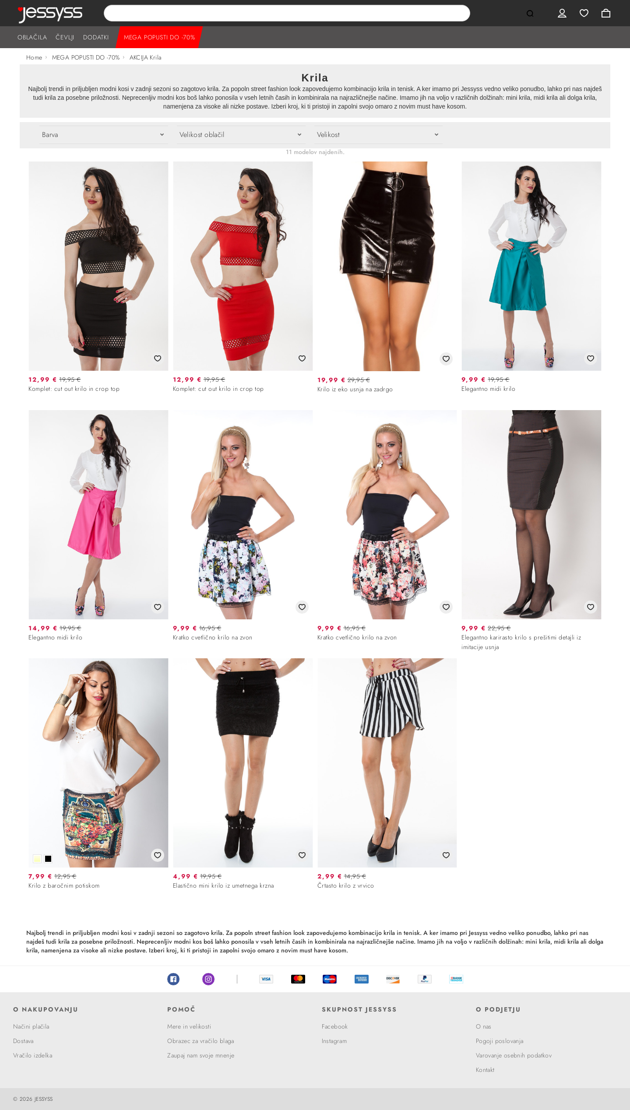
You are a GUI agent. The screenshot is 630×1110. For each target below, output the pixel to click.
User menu (562, 13)
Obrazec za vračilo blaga (200, 1040)
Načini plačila (31, 1026)
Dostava (23, 1040)
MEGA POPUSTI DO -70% (159, 37)
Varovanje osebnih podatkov (514, 1055)
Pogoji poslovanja (500, 1040)
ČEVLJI (65, 37)
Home (34, 57)
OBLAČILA (32, 37)
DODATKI (96, 37)
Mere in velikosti (189, 1026)
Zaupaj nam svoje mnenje (200, 1055)
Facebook (173, 979)
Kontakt (485, 1069)
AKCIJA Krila (146, 57)
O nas (484, 1026)
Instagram (208, 979)
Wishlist (584, 13)
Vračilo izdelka (32, 1055)
